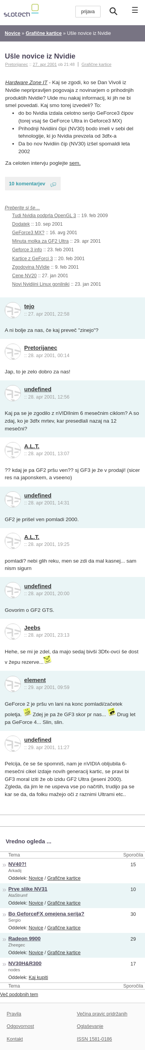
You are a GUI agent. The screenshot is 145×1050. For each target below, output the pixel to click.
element (35, 680)
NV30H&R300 (25, 963)
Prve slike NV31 (28, 889)
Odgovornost (20, 1026)
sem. (74, 163)
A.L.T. (31, 446)
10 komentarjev (27, 184)
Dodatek (21, 224)
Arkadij (15, 870)
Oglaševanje (90, 1026)
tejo (29, 306)
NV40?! (18, 864)
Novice (36, 878)
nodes (14, 969)
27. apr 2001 (45, 64)
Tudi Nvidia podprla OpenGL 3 (44, 215)
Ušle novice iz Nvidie (40, 56)
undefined (38, 389)
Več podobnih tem (19, 994)
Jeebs (32, 628)
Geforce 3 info (27, 249)
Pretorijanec (40, 348)
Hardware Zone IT (26, 82)
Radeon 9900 (25, 938)
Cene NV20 (24, 275)
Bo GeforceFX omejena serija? (47, 914)
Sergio (15, 920)
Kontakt (15, 1039)
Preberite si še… (22, 208)
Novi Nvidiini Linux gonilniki (41, 284)
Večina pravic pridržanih (102, 1014)
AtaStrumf (18, 895)
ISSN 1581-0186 (94, 1039)
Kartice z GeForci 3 (32, 258)
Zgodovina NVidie (30, 267)
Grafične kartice (97, 64)
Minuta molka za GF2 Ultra (40, 241)
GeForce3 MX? (28, 232)
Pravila (14, 1014)
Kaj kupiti (38, 977)
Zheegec (17, 945)
